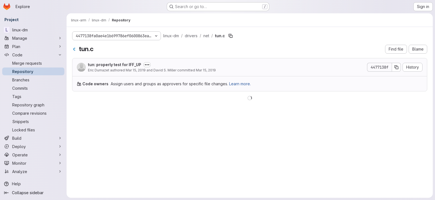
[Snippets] (33, 121)
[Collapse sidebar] (33, 193)
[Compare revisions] (33, 113)
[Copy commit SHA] (396, 67)
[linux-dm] (33, 30)
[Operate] (33, 155)
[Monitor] (33, 163)
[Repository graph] (33, 105)
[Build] (33, 138)
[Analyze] (33, 171)
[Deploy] (33, 146)
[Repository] (33, 71)
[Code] (33, 55)
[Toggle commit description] (147, 64)
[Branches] (33, 80)
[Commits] (33, 88)
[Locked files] (33, 130)
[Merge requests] (33, 63)
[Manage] (33, 38)
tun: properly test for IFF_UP (114, 64)
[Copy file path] (230, 35)
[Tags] (33, 96)
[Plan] (33, 46)
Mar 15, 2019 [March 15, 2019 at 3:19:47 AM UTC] (136, 70)
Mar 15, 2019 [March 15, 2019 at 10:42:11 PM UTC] (206, 70)
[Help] (33, 184)
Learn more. (240, 83)
